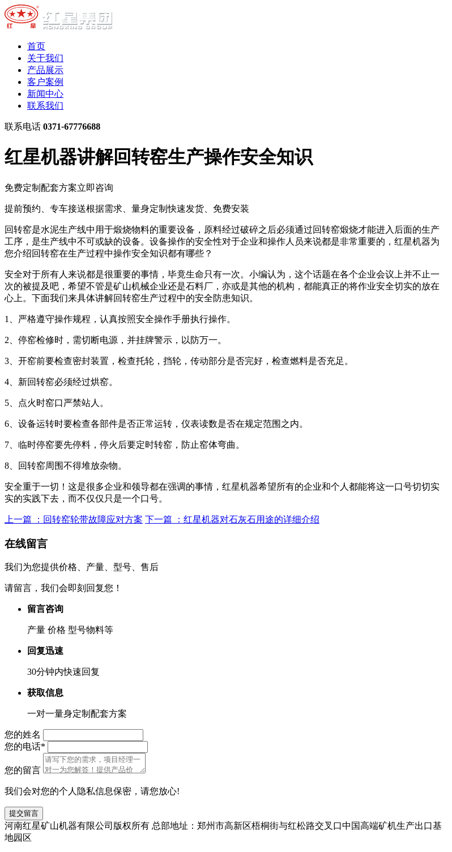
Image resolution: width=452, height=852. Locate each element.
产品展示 (45, 70)
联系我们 (45, 105)
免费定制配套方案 (59, 187)
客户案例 (45, 82)
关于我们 (45, 58)
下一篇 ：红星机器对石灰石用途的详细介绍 (232, 519)
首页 (36, 46)
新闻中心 (45, 94)
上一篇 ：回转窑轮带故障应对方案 (74, 519)
